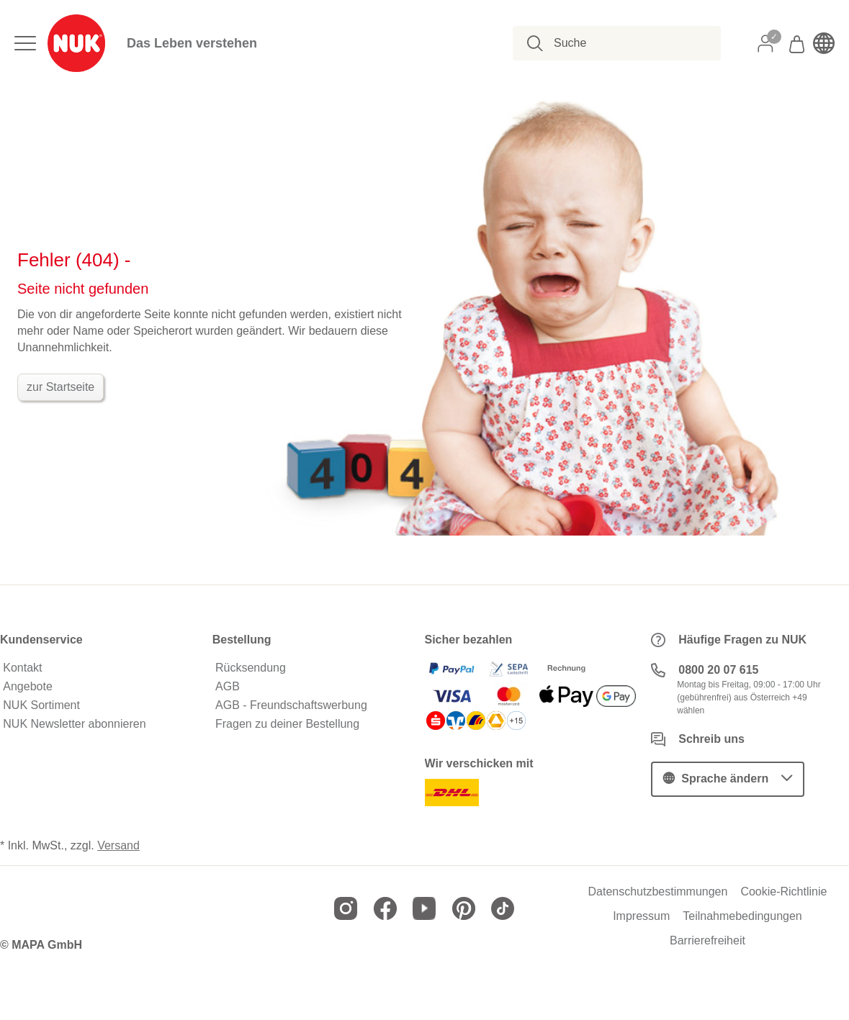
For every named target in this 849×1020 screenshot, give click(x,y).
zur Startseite (60, 387)
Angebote (28, 686)
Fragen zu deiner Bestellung (287, 724)
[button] (727, 779)
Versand (118, 845)
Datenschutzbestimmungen (657, 892)
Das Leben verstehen (192, 43)
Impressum (641, 916)
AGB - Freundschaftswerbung (291, 705)
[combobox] (624, 43)
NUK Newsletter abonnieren (74, 724)
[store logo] (76, 43)
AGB (227, 686)
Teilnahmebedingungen (742, 916)
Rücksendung (250, 668)
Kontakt (22, 668)
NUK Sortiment (41, 705)
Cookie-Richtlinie (783, 892)
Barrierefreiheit (707, 941)
